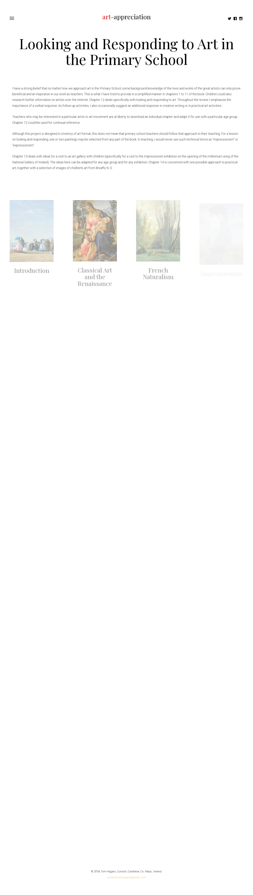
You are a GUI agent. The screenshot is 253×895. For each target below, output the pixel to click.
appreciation (126, 16)
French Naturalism (158, 275)
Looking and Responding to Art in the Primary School (126, 51)
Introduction (31, 273)
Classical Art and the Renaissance (95, 279)
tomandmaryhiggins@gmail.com (126, 877)
